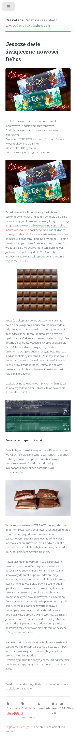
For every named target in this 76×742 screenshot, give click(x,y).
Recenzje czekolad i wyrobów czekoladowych (31, 23)
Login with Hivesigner (18, 727)
